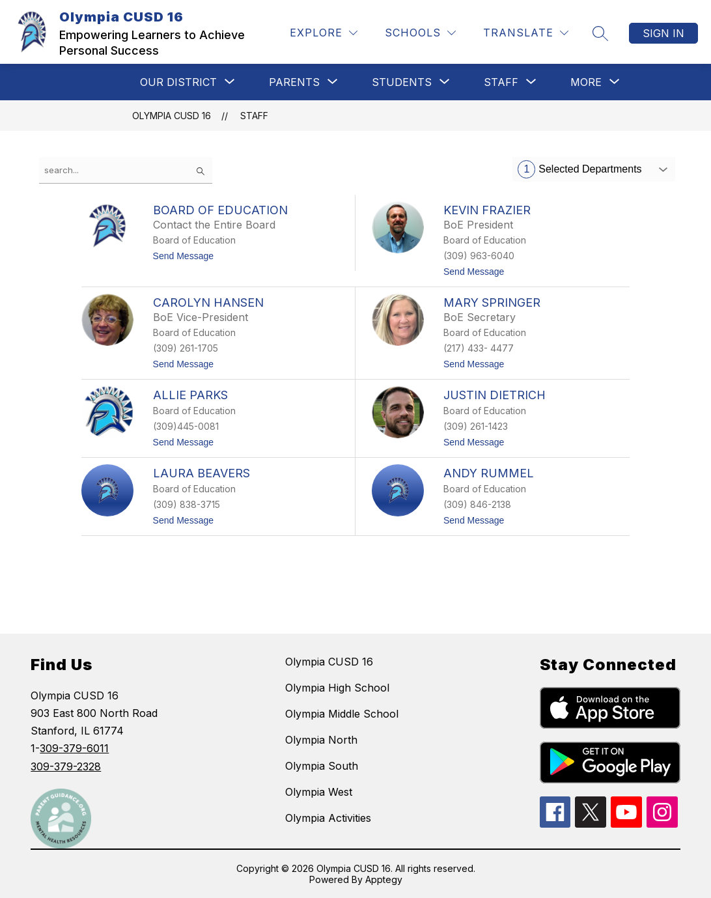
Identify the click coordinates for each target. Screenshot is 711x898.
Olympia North (321, 739)
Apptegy (383, 879)
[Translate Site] (526, 33)
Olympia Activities (328, 817)
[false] (125, 170)
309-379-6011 (74, 748)
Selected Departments (579, 169)
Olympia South (321, 765)
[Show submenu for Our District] (178, 82)
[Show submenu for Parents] (294, 82)
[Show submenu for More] (586, 82)
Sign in (663, 33)
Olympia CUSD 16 (171, 115)
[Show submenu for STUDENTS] (402, 82)
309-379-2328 (66, 766)
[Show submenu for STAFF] (501, 82)
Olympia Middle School (341, 713)
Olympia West (318, 791)
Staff (254, 115)
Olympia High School (337, 687)
